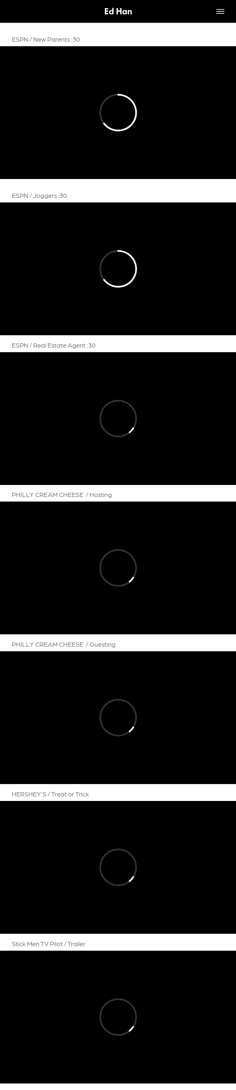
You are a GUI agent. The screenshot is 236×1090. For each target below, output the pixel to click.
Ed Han (118, 11)
